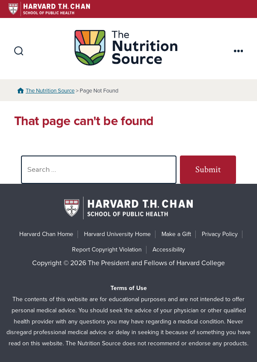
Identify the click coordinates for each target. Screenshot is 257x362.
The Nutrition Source (50, 90)
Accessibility (168, 249)
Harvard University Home (117, 234)
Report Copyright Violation (107, 249)
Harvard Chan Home (46, 234)
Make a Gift (176, 234)
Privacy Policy (220, 234)
